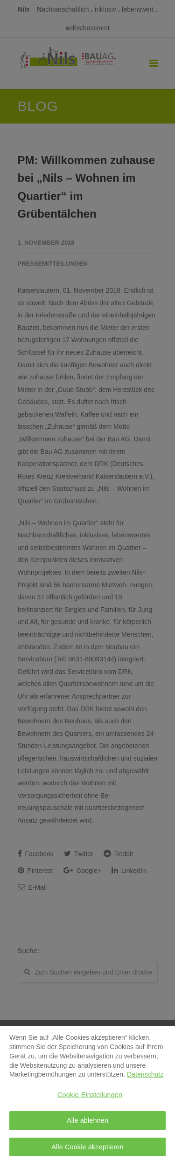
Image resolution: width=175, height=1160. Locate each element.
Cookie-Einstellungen (89, 1097)
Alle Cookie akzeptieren (87, 1149)
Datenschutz (145, 1076)
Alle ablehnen (87, 1122)
